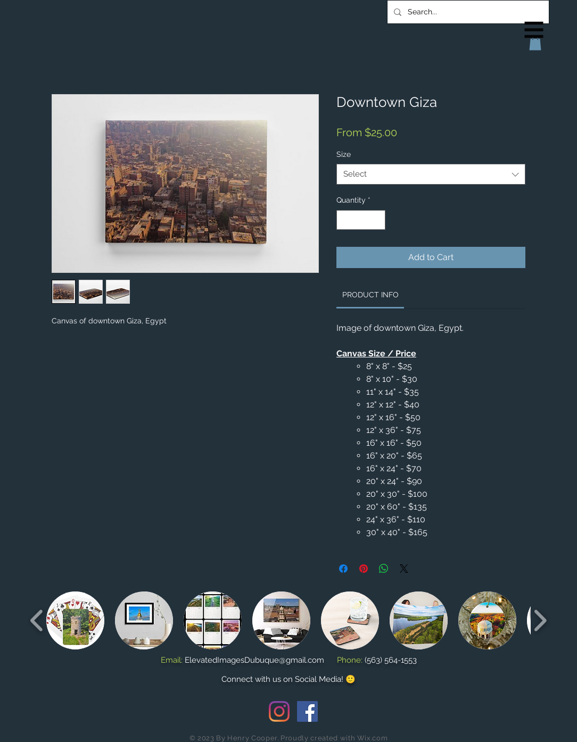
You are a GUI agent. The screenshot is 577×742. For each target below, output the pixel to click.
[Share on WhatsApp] (383, 568)
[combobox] (430, 174)
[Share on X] (404, 568)
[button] (534, 30)
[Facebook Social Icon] (307, 711)
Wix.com (372, 738)
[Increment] (377, 220)
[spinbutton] (360, 220)
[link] (370, 294)
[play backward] (37, 620)
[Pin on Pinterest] (363, 568)
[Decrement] (344, 220)
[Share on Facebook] (343, 568)
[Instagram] (279, 711)
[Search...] (467, 12)
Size (343, 154)
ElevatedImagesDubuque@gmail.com (254, 660)
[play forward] (540, 620)
